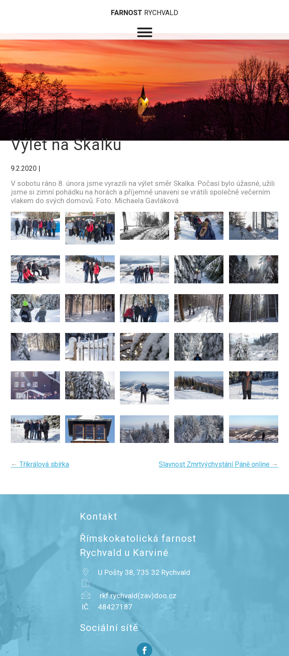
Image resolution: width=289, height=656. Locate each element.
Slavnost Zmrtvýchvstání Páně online (218, 464)
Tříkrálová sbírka (40, 464)
